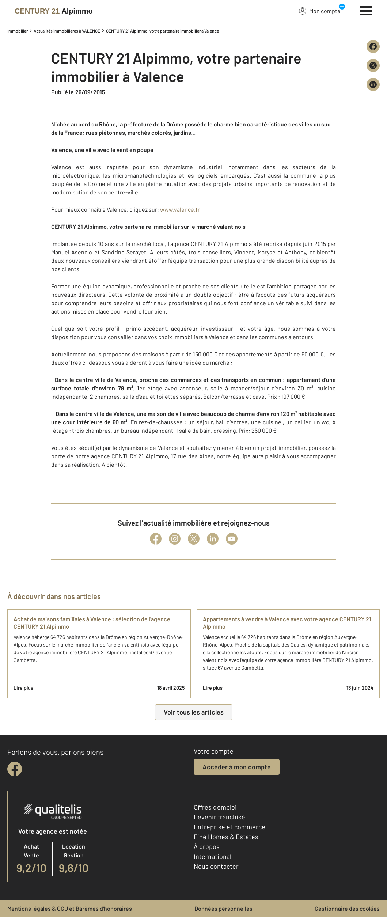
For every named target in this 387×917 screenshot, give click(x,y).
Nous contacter (216, 866)
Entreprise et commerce (229, 827)
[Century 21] (54, 11)
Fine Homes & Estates (226, 837)
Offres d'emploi (215, 807)
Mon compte (320, 11)
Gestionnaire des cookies (347, 908)
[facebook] (14, 769)
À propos (207, 846)
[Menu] (366, 9)
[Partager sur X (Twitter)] (373, 65)
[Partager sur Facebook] (373, 46)
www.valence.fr (180, 209)
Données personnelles (223, 908)
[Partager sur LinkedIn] (373, 84)
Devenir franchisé (219, 817)
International (212, 856)
